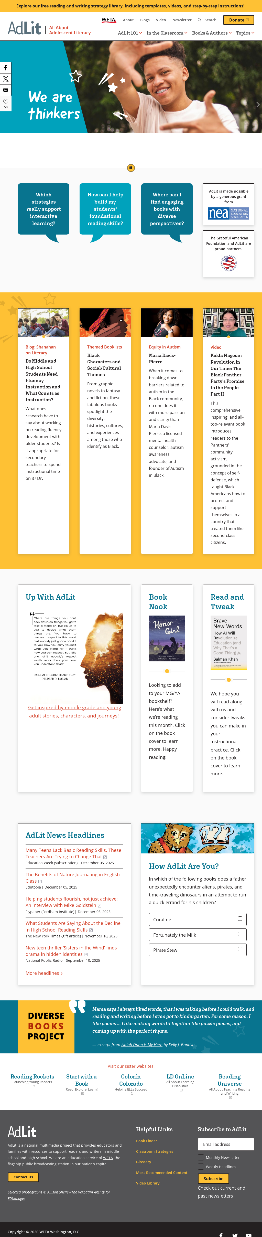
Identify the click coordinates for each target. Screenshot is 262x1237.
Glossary (143, 1161)
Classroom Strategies (154, 1151)
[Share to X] (5, 78)
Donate (241, 20)
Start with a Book (82, 1084)
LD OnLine (180, 1083)
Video (161, 19)
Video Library (148, 1183)
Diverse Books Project (46, 1027)
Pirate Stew (165, 950)
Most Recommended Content (162, 1172)
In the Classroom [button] (167, 33)
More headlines (42, 973)
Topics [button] (245, 33)
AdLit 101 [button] (130, 33)
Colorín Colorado (131, 1084)
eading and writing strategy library (87, 6)
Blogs (145, 19)
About (128, 19)
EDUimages (16, 1198)
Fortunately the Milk (174, 935)
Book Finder (146, 1140)
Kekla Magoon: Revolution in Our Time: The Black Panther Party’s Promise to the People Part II (228, 375)
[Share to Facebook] (5, 67)
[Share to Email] (5, 90)
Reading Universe (230, 1086)
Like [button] (5, 101)
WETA (109, 20)
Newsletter (182, 19)
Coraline (162, 919)
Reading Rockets (32, 1080)
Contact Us (23, 1177)
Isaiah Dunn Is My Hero (141, 1044)
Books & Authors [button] (212, 33)
